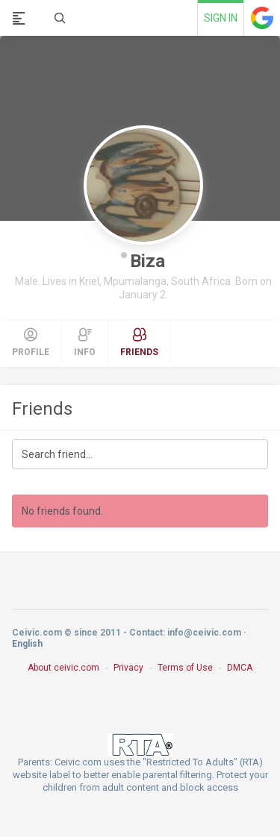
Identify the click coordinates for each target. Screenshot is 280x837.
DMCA (239, 667)
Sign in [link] (220, 18)
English (27, 644)
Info (85, 342)
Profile (30, 342)
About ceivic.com (63, 667)
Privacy (128, 667)
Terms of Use (185, 667)
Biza (147, 261)
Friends (42, 408)
